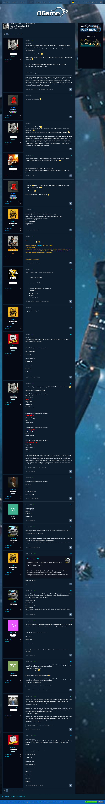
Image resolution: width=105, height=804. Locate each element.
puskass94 (41, 725)
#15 (71, 553)
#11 (71, 383)
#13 (71, 505)
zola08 (40, 685)
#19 (71, 696)
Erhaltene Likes (8, 59)
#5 (71, 182)
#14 (71, 526)
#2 (71, 95)
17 (19, 34)
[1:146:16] (38, 245)
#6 (71, 209)
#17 (71, 621)
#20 (71, 735)
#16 (71, 590)
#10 (71, 334)
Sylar (12, 28)
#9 (71, 307)
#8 (71, 269)
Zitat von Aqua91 (33, 559)
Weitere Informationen (91, 801)
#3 (71, 123)
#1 (71, 40)
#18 (71, 661)
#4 (71, 155)
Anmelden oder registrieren (90, 2)
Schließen (100, 801)
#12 (71, 477)
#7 (71, 236)
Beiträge (7, 61)
